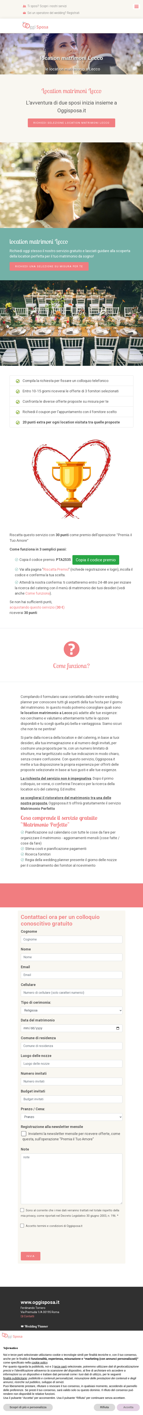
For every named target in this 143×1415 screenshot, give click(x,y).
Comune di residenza (38, 1038)
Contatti (27, 1316)
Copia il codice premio (96, 560)
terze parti (60, 1366)
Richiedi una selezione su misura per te (49, 266)
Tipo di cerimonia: (36, 1002)
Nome (26, 949)
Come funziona (37, 593)
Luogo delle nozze (36, 1056)
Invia (30, 1256)
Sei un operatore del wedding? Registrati (51, 13)
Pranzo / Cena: (33, 1109)
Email (25, 967)
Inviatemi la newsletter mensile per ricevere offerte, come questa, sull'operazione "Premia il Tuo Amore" (71, 1136)
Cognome (29, 931)
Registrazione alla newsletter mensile (52, 1127)
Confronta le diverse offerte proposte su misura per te (62, 401)
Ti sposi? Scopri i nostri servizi (45, 6)
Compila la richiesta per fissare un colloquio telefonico (62, 381)
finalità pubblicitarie (15, 1378)
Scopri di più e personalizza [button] (28, 1407)
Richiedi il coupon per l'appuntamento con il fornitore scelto (66, 412)
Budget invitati (33, 1091)
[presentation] (51, 1241)
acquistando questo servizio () (37, 607)
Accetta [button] (128, 1407)
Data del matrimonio (38, 1020)
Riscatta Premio (55, 569)
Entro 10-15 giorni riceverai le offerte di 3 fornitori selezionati (67, 391)
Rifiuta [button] (104, 1407)
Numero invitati (34, 1073)
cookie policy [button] (39, 1362)
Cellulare (28, 985)
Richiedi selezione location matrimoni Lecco (71, 122)
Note (25, 1149)
